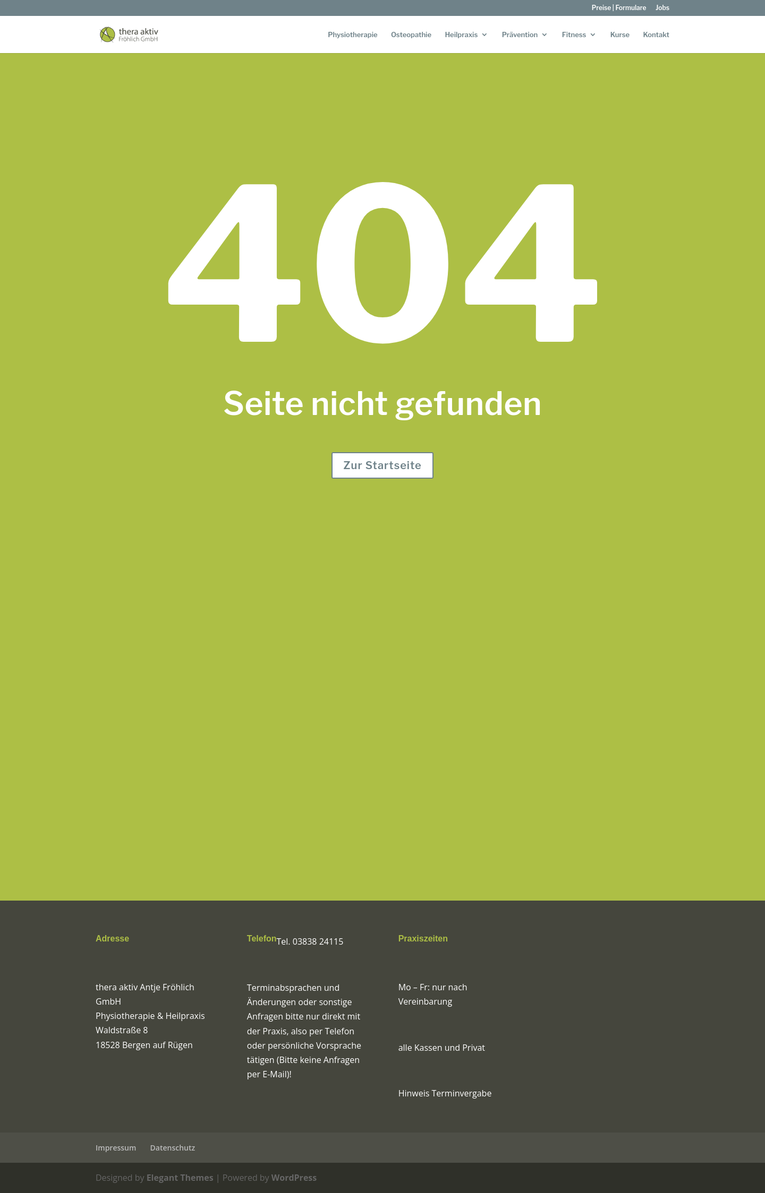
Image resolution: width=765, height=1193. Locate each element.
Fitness (574, 35)
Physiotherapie (352, 35)
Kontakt (656, 35)
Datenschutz (173, 1148)
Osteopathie (411, 35)
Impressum (116, 1148)
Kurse (620, 35)
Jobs (662, 8)
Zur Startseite (382, 465)
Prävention (520, 35)
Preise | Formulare (619, 8)
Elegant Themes (180, 1177)
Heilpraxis (461, 35)
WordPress (294, 1177)
